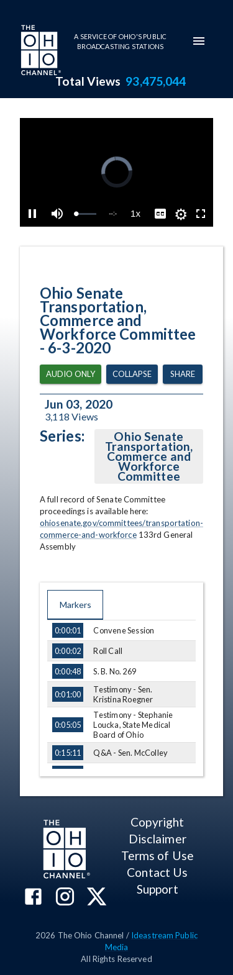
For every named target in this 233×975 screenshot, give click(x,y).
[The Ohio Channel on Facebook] (33, 898)
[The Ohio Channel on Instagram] (65, 898)
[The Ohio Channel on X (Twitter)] (96, 898)
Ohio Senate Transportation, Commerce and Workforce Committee (148, 456)
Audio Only (70, 374)
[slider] (86, 214)
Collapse (132, 374)
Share (183, 374)
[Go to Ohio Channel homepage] (40, 51)
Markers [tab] (75, 605)
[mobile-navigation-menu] (198, 41)
